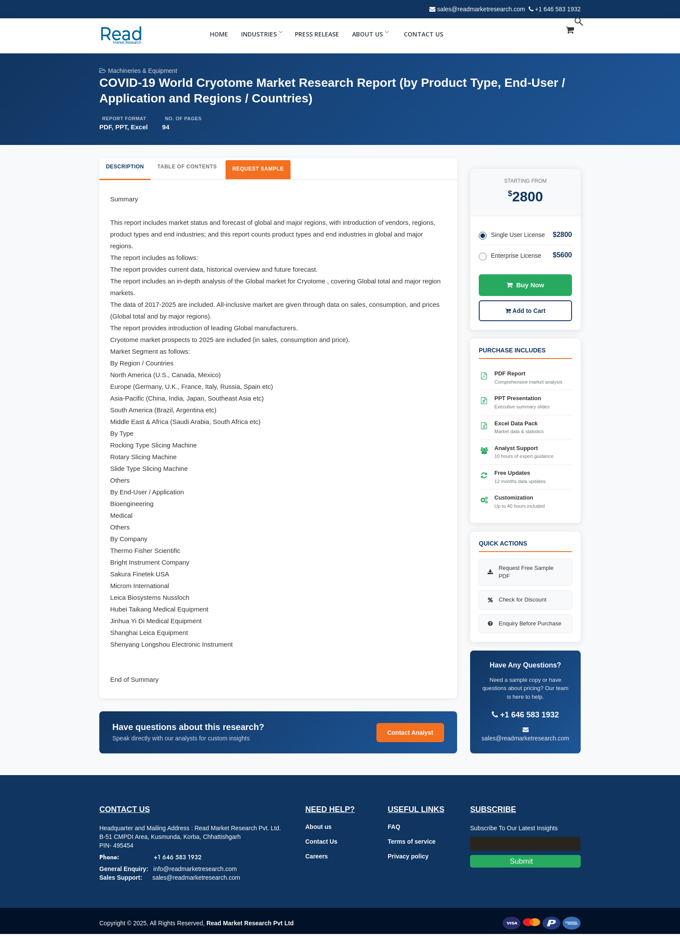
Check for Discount (516, 602)
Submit (525, 864)
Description (130, 168)
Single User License (512, 238)
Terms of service (411, 845)
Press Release (317, 34)
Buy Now (525, 288)
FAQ (394, 830)
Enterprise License (510, 259)
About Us (370, 34)
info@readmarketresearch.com (194, 871)
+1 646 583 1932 (558, 9)
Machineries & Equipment (138, 70)
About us (318, 830)
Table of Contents (205, 168)
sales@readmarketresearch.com (481, 9)
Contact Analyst (410, 735)
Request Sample (288, 170)
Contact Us (423, 34)
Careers (316, 859)
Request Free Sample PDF (519, 575)
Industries (261, 34)
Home (219, 34)
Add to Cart (525, 313)
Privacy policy (408, 859)
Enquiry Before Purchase (524, 626)
